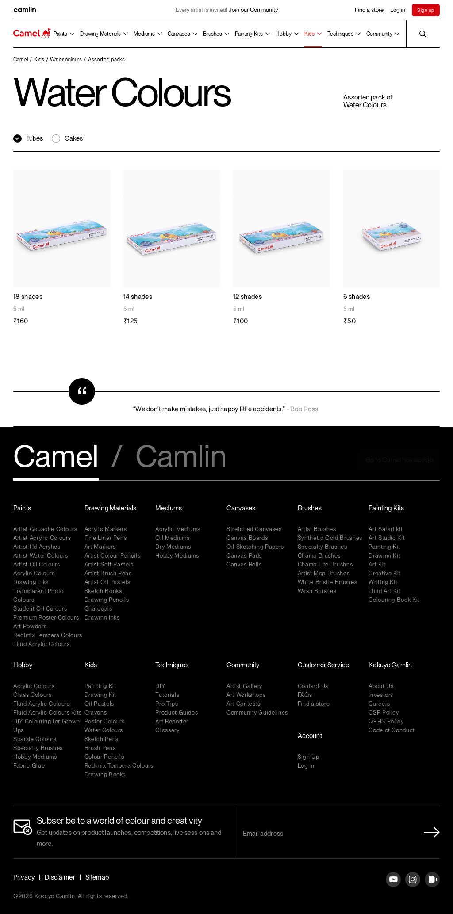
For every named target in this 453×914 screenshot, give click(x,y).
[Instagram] (412, 886)
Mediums (144, 34)
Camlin (180, 457)
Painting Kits (249, 34)
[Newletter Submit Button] (429, 832)
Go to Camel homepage (399, 460)
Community (379, 34)
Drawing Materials (100, 34)
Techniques (340, 34)
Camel (56, 457)
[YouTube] (393, 886)
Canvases (179, 34)
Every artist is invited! (227, 10)
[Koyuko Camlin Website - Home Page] (32, 33)
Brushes (212, 34)
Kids (309, 34)
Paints (60, 34)
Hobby (284, 34)
